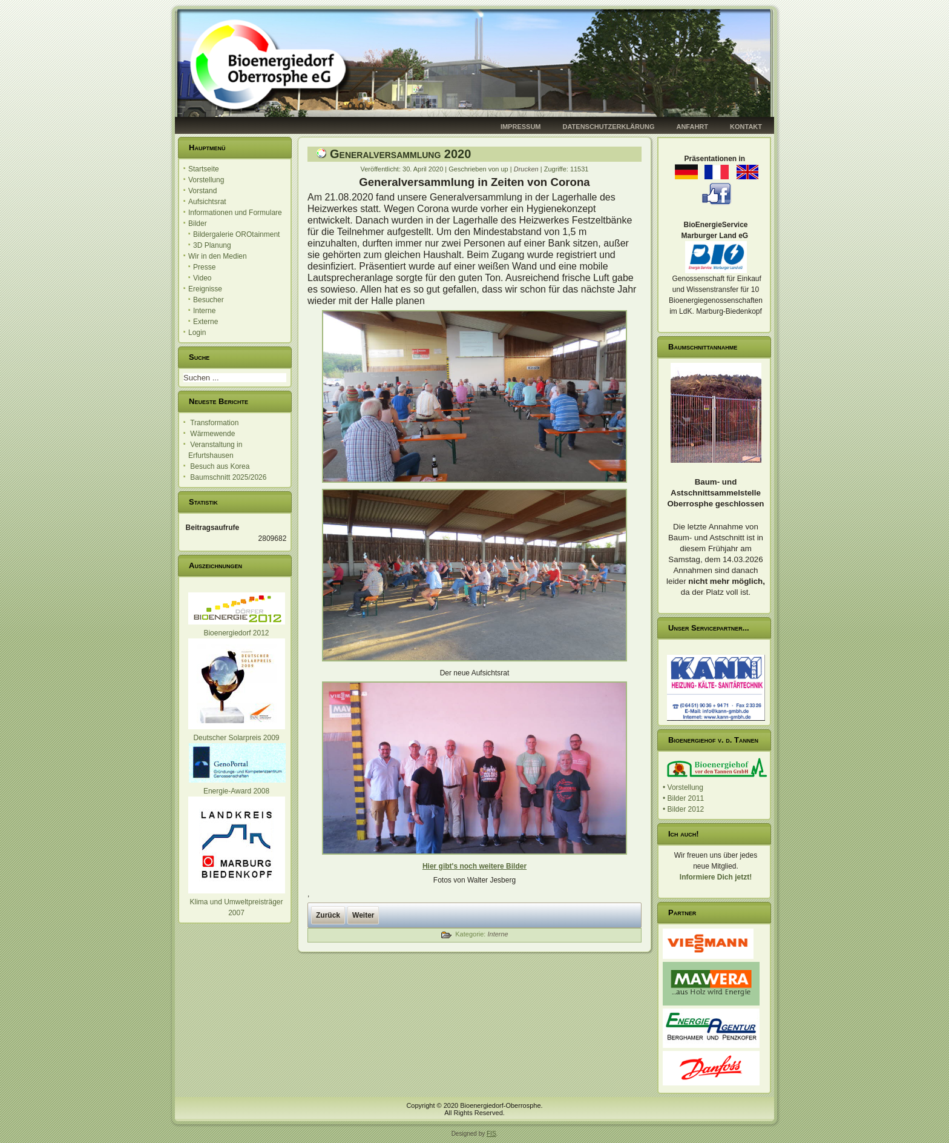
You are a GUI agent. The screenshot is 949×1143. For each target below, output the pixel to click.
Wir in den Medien (217, 256)
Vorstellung (206, 180)
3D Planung (212, 245)
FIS (491, 1133)
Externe (205, 321)
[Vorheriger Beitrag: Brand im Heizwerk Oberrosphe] (328, 915)
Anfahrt (692, 126)
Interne (204, 310)
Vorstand (202, 191)
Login (197, 332)
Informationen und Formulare (235, 212)
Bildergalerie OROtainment (236, 234)
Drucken (527, 169)
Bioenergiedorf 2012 (236, 633)
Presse (204, 267)
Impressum (521, 126)
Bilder (197, 223)
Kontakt (746, 126)
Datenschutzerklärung (609, 126)
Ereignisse (205, 289)
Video (202, 278)
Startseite (203, 169)
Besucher (208, 300)
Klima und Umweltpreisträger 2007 (236, 902)
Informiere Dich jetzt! (716, 877)
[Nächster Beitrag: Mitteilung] (363, 915)
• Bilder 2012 (683, 809)
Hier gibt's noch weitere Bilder (474, 866)
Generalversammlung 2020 (400, 154)
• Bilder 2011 (683, 798)
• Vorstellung (683, 787)
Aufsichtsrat (207, 201)
